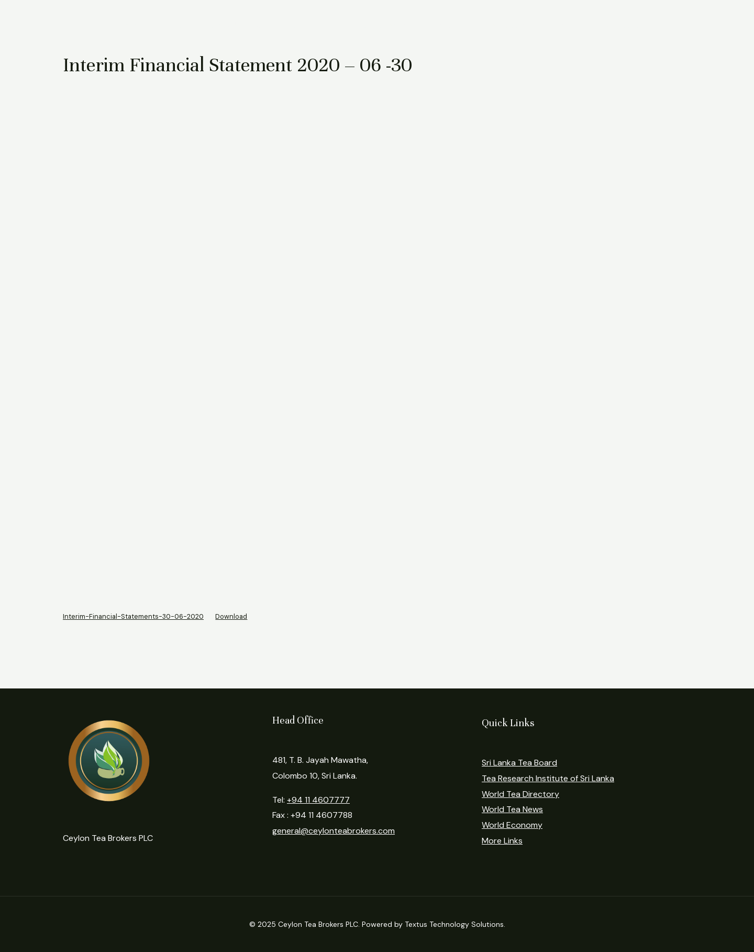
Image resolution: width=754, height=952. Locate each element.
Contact (623, 24)
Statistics (307, 25)
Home (126, 24)
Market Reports (233, 24)
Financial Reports (384, 24)
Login (570, 25)
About (170, 24)
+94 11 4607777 (318, 799)
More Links (502, 840)
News (453, 25)
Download (231, 616)
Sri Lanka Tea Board (519, 762)
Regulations (512, 24)
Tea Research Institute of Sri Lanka (548, 778)
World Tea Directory (520, 794)
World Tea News (512, 809)
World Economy (512, 824)
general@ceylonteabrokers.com (333, 830)
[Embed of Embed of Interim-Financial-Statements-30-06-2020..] (377, 347)
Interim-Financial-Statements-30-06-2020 (133, 616)
